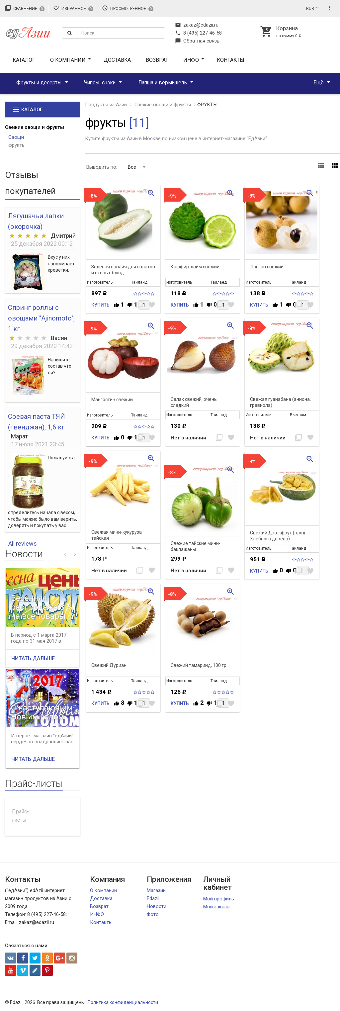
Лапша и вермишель (162, 82)
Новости (156, 906)
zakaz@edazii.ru (196, 25)
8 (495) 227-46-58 (198, 33)
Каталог (24, 60)
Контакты (230, 60)
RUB (310, 8)
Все (136, 167)
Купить (100, 305)
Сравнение (24, 8)
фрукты (17, 145)
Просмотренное (127, 8)
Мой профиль (218, 899)
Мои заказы (216, 907)
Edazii (153, 898)
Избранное (73, 8)
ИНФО (191, 60)
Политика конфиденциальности (123, 1002)
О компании (68, 60)
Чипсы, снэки (100, 82)
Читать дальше (33, 658)
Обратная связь (197, 41)
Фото (153, 914)
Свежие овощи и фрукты (34, 127)
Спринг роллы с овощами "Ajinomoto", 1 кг (41, 318)
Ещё (318, 82)
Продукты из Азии (106, 105)
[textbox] (121, 33)
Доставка (117, 60)
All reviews (22, 543)
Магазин (156, 890)
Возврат (157, 60)
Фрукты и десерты (39, 82)
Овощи (16, 137)
